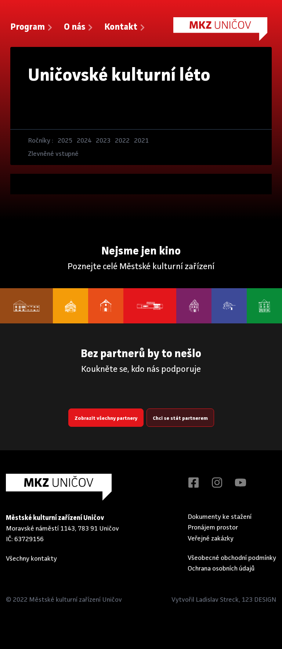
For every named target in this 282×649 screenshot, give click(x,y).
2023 (103, 141)
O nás (79, 27)
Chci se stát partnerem (180, 418)
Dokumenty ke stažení (220, 517)
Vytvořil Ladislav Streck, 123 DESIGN (223, 600)
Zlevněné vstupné (53, 154)
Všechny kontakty (31, 559)
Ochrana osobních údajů (221, 568)
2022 (122, 141)
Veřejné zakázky (211, 538)
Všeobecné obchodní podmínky (232, 558)
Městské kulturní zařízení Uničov (75, 600)
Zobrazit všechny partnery (106, 418)
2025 (65, 141)
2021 (141, 141)
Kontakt (125, 27)
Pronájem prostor (213, 527)
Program (32, 27)
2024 (84, 141)
